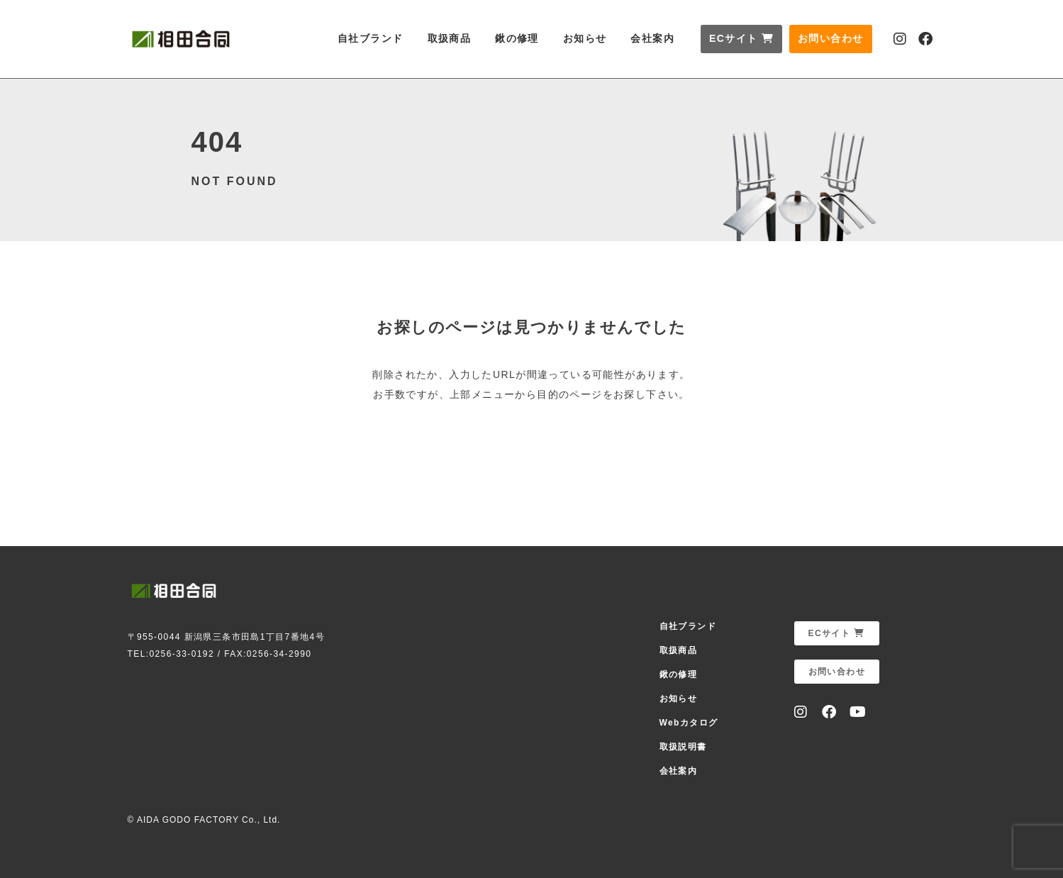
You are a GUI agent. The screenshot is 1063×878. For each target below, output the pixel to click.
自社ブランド (370, 38)
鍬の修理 (517, 38)
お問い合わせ (830, 38)
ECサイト (741, 38)
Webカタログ (688, 723)
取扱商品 (450, 38)
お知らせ (585, 38)
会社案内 (652, 38)
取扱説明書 (683, 747)
